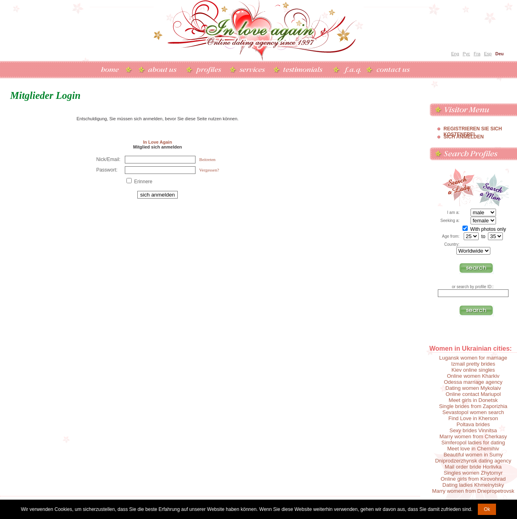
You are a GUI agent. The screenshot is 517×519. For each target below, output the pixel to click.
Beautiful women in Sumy (473, 455)
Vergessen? (209, 169)
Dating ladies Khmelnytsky (473, 485)
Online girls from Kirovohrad (473, 479)
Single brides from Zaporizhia (473, 406)
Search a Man (492, 187)
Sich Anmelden (463, 137)
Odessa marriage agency (473, 382)
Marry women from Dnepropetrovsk (473, 491)
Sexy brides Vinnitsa (473, 430)
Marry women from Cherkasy (473, 436)
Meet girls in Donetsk (473, 400)
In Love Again (157, 142)
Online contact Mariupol (473, 394)
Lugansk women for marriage (473, 358)
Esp (488, 53)
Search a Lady (456, 187)
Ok (487, 509)
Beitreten (207, 159)
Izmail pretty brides (473, 364)
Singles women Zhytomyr (473, 473)
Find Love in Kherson (473, 418)
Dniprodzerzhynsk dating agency (473, 461)
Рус (466, 53)
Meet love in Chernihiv (473, 449)
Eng (455, 53)
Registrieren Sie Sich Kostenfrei (472, 129)
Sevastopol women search (473, 412)
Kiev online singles (473, 370)
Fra (477, 53)
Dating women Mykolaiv (473, 388)
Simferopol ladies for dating (473, 442)
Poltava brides (473, 424)
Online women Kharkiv (473, 376)
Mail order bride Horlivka (473, 467)
